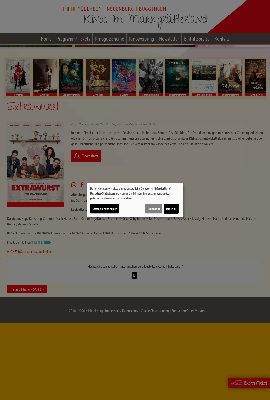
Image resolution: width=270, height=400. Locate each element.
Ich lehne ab (154, 209)
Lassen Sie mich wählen (105, 209)
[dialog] (135, 200)
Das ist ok (171, 209)
